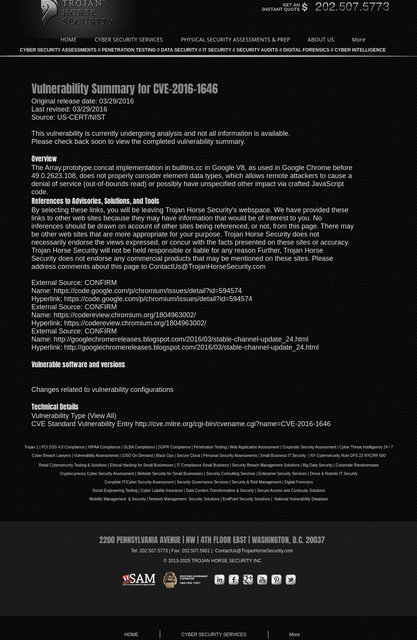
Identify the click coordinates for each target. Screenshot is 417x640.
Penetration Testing (210, 447)
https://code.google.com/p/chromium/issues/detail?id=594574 (148, 291)
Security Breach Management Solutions (266, 465)
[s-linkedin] (219, 580)
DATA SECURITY (179, 50)
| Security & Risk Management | (256, 482)
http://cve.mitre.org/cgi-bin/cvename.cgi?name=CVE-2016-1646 (233, 424)
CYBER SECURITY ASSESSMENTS (58, 50)
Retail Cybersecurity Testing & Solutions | (74, 465)
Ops (170, 455)
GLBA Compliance (139, 447)
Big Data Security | (319, 465)
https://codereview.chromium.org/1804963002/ (125, 315)
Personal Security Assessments (230, 455)
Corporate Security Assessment (309, 447)
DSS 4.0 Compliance (66, 447)
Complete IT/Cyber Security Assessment (139, 482)
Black (160, 455)
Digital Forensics (299, 482)
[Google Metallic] (248, 580)
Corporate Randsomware (357, 465)
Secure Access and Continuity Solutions (291, 490)
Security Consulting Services (230, 474)
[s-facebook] (234, 580)
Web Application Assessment (254, 447)
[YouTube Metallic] (262, 580)
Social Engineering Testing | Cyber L (123, 490)
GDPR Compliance (174, 447)
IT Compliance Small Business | (204, 465)
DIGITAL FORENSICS (306, 50)
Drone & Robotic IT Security (333, 474)
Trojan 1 (31, 447)
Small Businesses (158, 465)
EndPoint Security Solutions (246, 499)
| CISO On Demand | (137, 455)
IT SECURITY (217, 50)
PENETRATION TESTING (129, 50)
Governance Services (209, 482)
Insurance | (175, 490)
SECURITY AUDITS (257, 50)
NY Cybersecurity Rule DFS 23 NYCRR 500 (347, 455)
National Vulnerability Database (300, 499)
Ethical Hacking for (126, 465)
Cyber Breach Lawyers (51, 455)
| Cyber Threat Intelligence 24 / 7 (364, 447)
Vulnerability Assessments (96, 455)
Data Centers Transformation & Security (220, 490)
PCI (45, 447)
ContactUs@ (254, 550)
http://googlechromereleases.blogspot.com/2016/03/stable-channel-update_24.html (181, 339)
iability (159, 490)
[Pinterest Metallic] (276, 580)
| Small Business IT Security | (283, 455)
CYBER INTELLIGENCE (360, 50)
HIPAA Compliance (104, 447)
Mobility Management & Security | (119, 499)
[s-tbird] (291, 580)
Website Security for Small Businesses (170, 474)
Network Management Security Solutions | (186, 499)
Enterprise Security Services (282, 474)
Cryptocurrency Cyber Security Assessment (97, 474)
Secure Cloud (188, 455)
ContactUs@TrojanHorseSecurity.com (207, 266)
